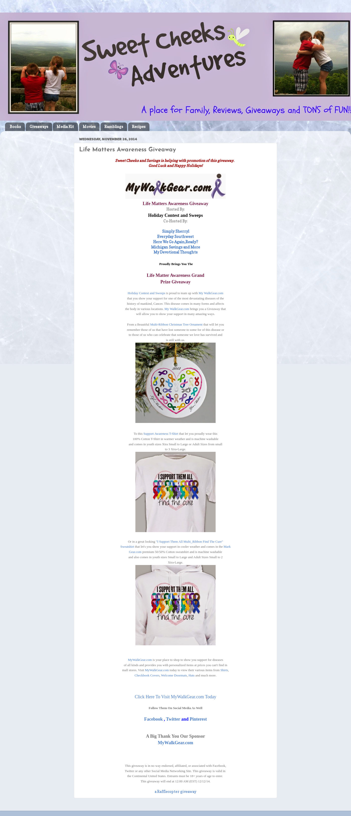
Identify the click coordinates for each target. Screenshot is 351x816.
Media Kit (65, 126)
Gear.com (135, 552)
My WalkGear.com (210, 293)
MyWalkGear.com (140, 660)
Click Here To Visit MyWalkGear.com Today (175, 696)
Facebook (153, 719)
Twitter (173, 719)
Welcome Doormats (174, 675)
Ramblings (113, 126)
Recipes (138, 126)
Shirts (224, 670)
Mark (227, 546)
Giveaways (39, 126)
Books (15, 126)
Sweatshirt (127, 546)
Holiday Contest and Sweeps (146, 293)
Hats (192, 675)
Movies (89, 126)
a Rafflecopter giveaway (175, 791)
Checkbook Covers (147, 675)
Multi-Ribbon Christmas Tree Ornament (176, 324)
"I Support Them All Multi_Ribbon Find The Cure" (189, 541)
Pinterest (198, 719)
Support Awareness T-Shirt (161, 433)
